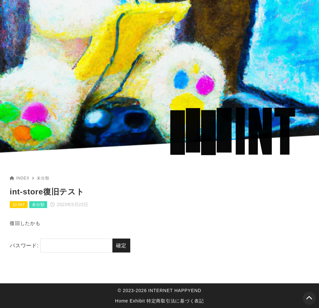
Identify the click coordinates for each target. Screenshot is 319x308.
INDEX (19, 178)
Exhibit (137, 300)
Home (121, 300)
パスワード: (61, 246)
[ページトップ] (309, 298)
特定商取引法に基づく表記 (175, 300)
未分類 (43, 178)
